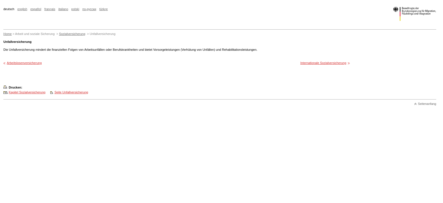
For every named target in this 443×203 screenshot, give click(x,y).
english (22, 9)
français (49, 9)
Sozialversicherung (72, 34)
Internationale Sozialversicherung (323, 63)
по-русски (89, 9)
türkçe (103, 9)
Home (7, 34)
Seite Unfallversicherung (71, 92)
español (35, 9)
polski (75, 9)
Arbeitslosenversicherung (24, 63)
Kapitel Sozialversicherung (27, 92)
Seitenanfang (427, 103)
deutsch (8, 9)
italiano (63, 9)
